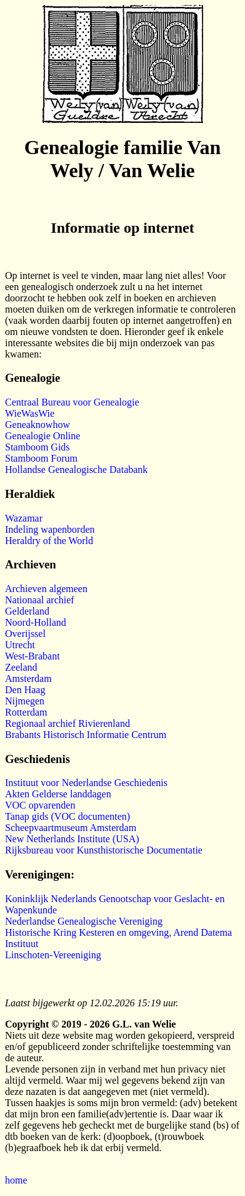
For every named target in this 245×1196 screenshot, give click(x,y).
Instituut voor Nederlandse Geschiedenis (86, 782)
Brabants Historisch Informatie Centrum (85, 734)
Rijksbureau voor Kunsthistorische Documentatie (103, 850)
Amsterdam (28, 678)
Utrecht (20, 644)
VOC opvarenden (40, 805)
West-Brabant (32, 656)
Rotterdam (26, 712)
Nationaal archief (39, 600)
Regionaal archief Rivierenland (67, 723)
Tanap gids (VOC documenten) (67, 816)
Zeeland (21, 667)
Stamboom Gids (37, 447)
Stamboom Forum (41, 458)
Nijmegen (24, 701)
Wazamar (23, 518)
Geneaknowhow (37, 424)
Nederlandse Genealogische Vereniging (83, 921)
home (16, 1180)
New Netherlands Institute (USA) (72, 839)
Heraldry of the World (49, 540)
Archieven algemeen (46, 588)
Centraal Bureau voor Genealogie (72, 402)
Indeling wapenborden (50, 529)
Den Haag (25, 689)
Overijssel (25, 633)
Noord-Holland (35, 622)
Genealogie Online (42, 435)
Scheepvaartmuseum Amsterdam (70, 827)
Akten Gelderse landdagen (58, 794)
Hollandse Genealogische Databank (76, 469)
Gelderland (27, 611)
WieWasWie (29, 413)
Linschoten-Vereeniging (53, 955)
